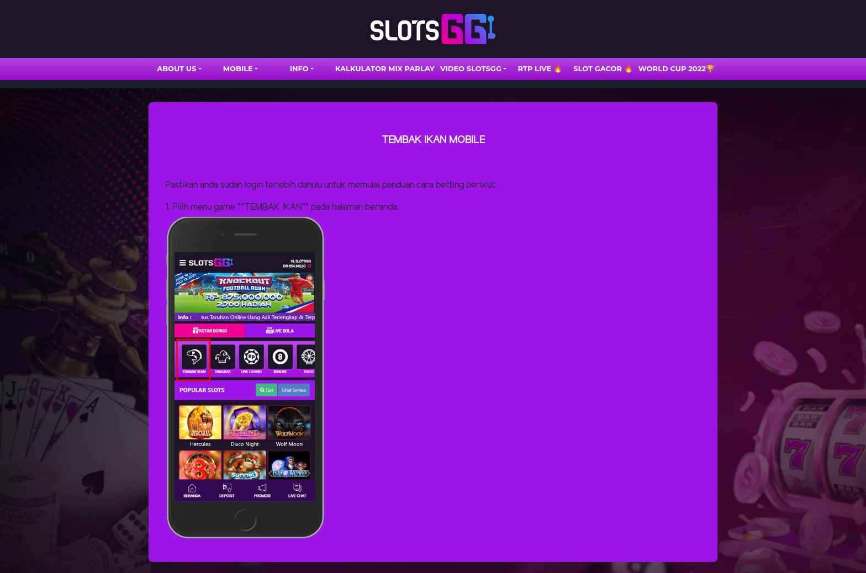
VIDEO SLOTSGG (470, 68)
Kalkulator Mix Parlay (385, 68)
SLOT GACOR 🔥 (603, 68)
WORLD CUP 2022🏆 (676, 68)
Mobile (238, 68)
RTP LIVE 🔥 (540, 68)
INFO (299, 68)
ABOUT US (176, 68)
